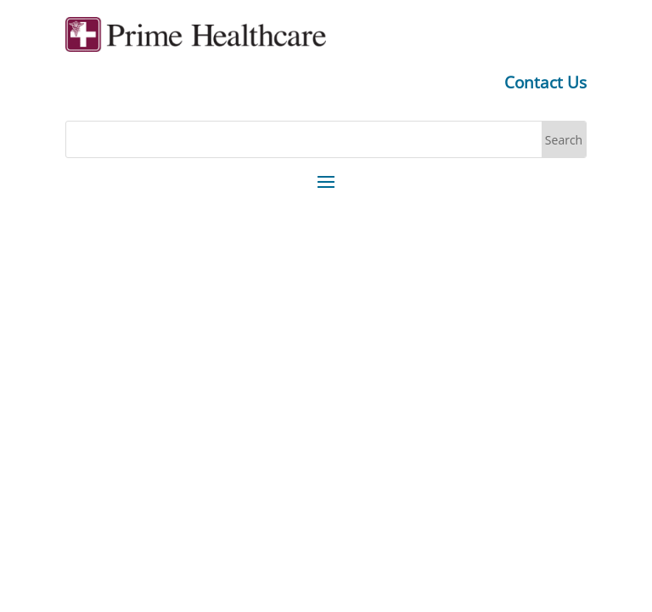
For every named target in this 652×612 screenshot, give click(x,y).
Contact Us (545, 82)
